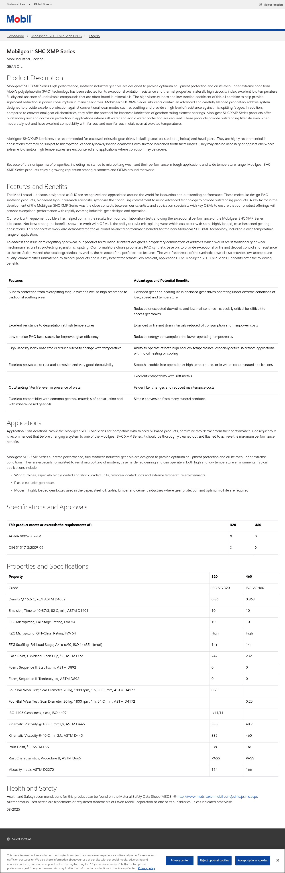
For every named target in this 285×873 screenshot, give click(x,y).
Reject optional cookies (214, 861)
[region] (142, 861)
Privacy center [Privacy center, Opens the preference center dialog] (180, 861)
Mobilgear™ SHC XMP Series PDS (56, 36)
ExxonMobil (15, 36)
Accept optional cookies (253, 861)
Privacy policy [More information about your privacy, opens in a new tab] (146, 868)
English (94, 36)
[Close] (278, 860)
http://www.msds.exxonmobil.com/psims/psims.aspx (217, 796)
